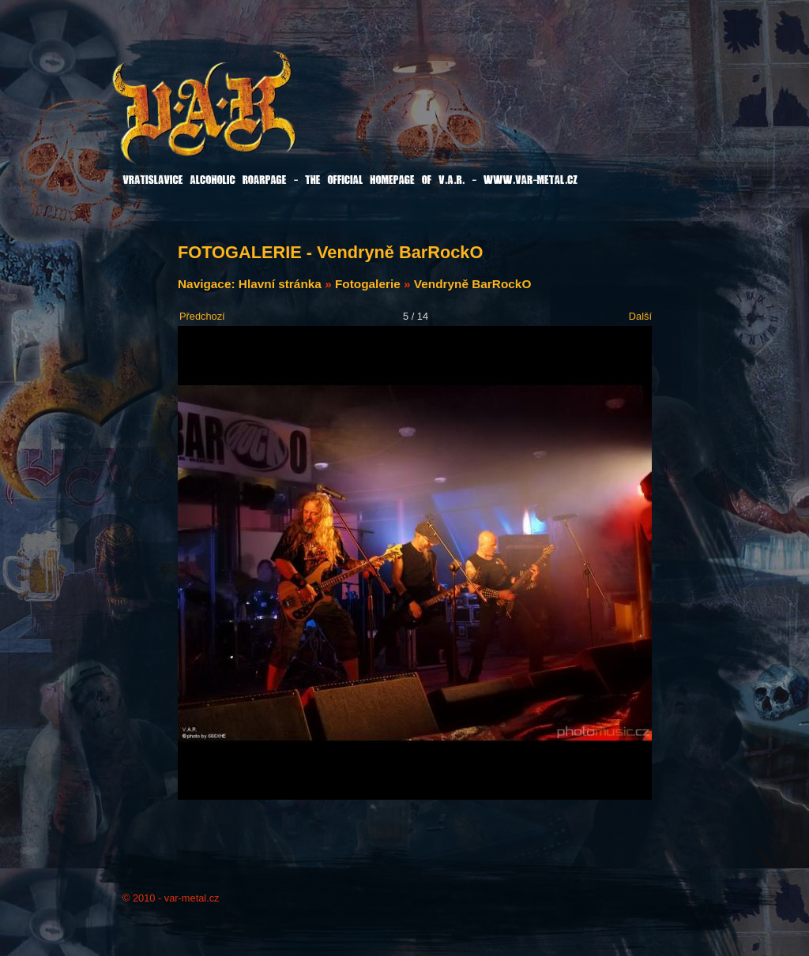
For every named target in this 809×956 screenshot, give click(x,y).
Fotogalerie (368, 284)
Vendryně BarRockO (473, 284)
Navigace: (208, 284)
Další (640, 316)
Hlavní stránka (280, 284)
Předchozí (202, 316)
